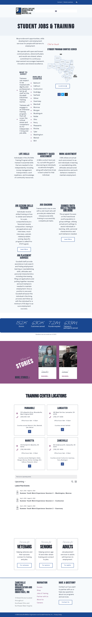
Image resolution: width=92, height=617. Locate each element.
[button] (76, 2)
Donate (39, 587)
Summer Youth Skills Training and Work (67, 208)
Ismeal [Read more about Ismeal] (65, 371)
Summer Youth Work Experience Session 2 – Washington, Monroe (46, 493)
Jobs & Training (43, 593)
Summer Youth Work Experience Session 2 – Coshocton (42, 501)
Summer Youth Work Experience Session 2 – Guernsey (41, 508)
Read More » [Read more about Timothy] (44, 376)
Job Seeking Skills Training (24, 207)
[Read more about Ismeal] (68, 356)
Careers (40, 603)
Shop (39, 590)
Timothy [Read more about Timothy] (44, 371)
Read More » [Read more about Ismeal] (65, 376)
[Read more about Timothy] (47, 356)
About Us (41, 600)
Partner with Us (43, 597)
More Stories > (22, 377)
